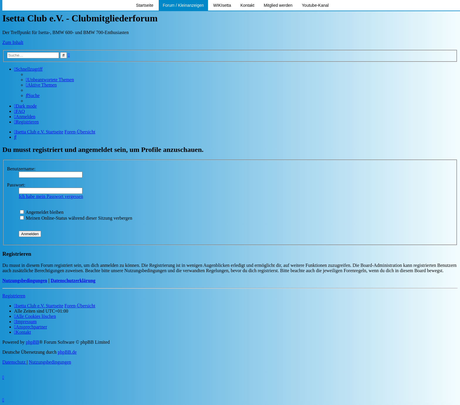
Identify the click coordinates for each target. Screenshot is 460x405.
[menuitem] (50, 79)
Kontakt (247, 5)
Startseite (144, 5)
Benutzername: (21, 168)
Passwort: (16, 184)
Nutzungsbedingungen (24, 280)
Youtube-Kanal (315, 5)
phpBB (32, 342)
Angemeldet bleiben (41, 212)
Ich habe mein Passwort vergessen (51, 196)
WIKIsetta (222, 5)
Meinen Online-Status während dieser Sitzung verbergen (76, 218)
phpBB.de (67, 352)
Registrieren (13, 295)
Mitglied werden (278, 5)
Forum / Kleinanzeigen (183, 5)
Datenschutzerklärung (72, 280)
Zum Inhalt (12, 42)
